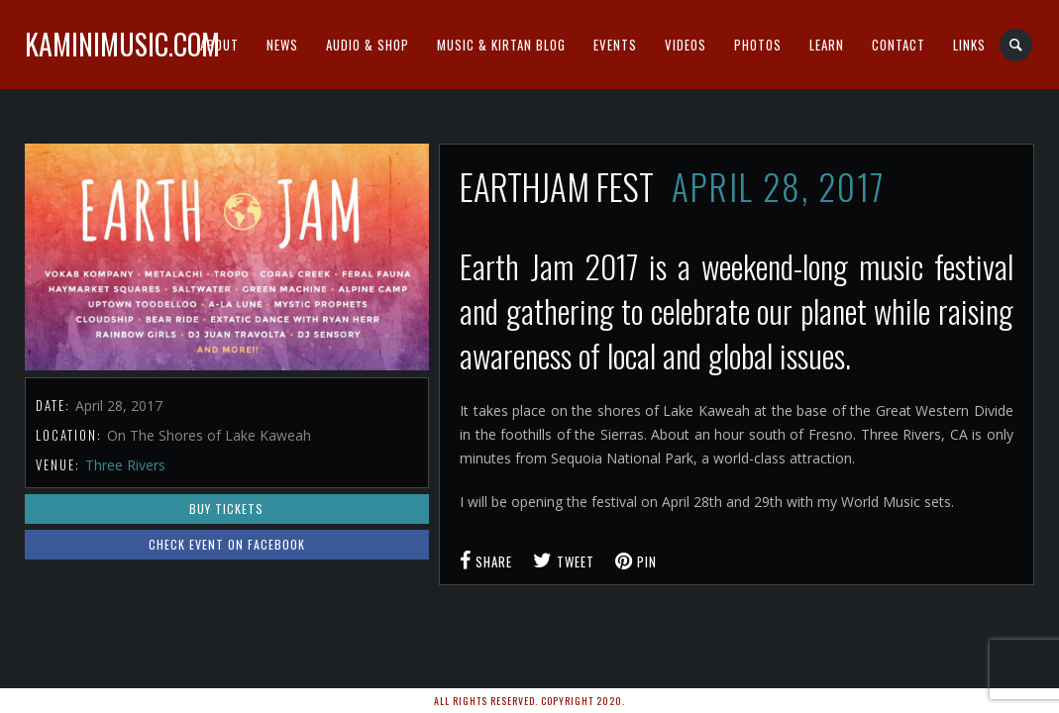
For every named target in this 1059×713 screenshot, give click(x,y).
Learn (826, 44)
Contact (898, 44)
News (282, 44)
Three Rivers (125, 465)
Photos (758, 44)
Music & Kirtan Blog (501, 44)
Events (615, 44)
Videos (685, 44)
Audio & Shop (367, 44)
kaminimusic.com (122, 44)
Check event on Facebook (227, 544)
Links (969, 44)
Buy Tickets (226, 508)
